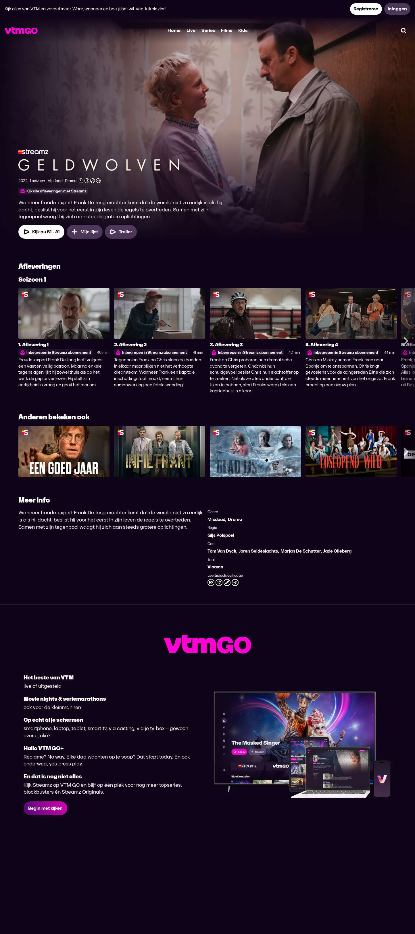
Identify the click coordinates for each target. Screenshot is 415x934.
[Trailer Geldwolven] (121, 232)
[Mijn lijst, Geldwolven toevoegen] (85, 232)
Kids (242, 30)
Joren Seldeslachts (258, 551)
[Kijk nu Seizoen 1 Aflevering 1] (41, 232)
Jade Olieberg (337, 551)
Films (226, 30)
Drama (235, 519)
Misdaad (216, 519)
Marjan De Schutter (300, 551)
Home (174, 30)
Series (208, 30)
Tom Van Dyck (221, 551)
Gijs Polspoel (220, 535)
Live (191, 30)
